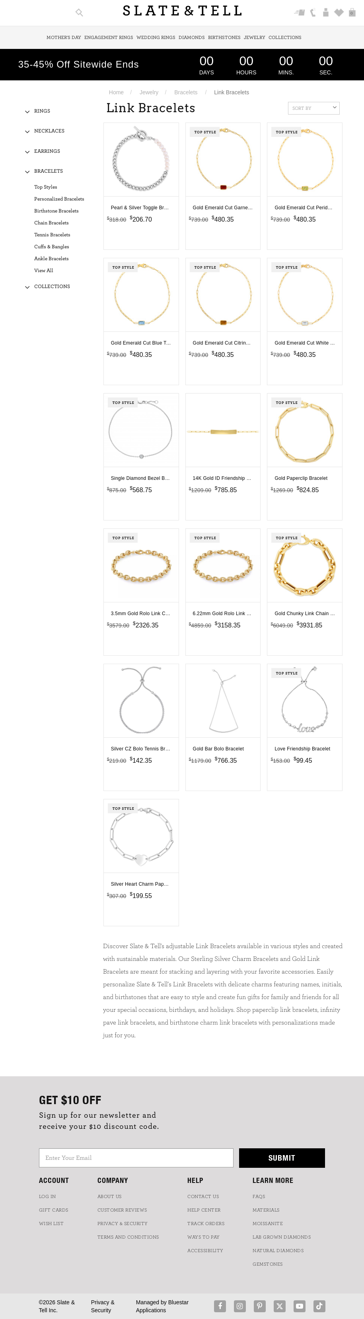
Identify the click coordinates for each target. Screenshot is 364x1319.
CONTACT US (203, 1196)
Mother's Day (64, 37)
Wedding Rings (155, 37)
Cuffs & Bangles (51, 246)
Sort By (314, 107)
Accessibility (205, 1250)
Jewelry (254, 37)
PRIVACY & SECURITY (122, 1223)
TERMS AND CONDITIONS (128, 1237)
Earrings (47, 151)
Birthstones (224, 37)
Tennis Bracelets (52, 235)
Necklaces (49, 131)
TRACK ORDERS (205, 1223)
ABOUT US (109, 1196)
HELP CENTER (204, 1210)
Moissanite (268, 1223)
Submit (282, 1157)
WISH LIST (51, 1223)
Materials (266, 1210)
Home (116, 92)
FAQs (259, 1196)
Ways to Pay (203, 1237)
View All (43, 270)
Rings (42, 111)
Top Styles (45, 187)
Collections (285, 37)
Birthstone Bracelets (56, 211)
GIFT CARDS (53, 1210)
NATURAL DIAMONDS (278, 1250)
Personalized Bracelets (59, 199)
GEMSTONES (268, 1264)
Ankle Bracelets (51, 258)
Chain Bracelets (51, 223)
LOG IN (47, 1196)
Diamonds (192, 37)
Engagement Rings (108, 37)
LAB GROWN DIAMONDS (282, 1237)
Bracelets (185, 92)
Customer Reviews (122, 1210)
